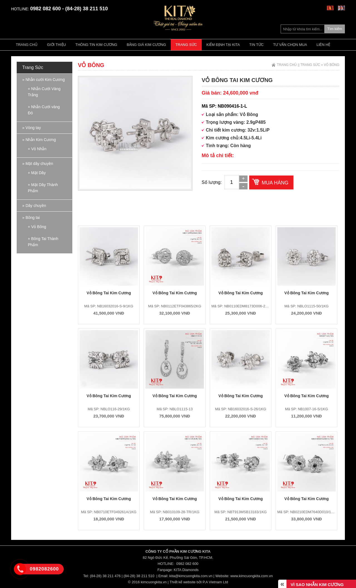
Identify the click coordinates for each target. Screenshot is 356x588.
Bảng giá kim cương (146, 45)
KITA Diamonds (186, 570)
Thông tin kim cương (96, 45)
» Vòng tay (31, 127)
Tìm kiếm (334, 29)
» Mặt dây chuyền (37, 163)
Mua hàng (275, 183)
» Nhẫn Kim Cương (39, 139)
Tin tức (256, 45)
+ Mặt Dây (37, 173)
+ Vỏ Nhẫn (37, 149)
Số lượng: (212, 182)
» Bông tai (31, 217)
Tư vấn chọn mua (290, 45)
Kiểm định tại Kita (223, 45)
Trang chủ (27, 45)
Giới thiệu (56, 45)
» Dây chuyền (34, 205)
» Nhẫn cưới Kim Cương (43, 79)
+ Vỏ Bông (37, 226)
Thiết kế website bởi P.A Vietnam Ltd (199, 582)
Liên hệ (323, 45)
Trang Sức (186, 45)
